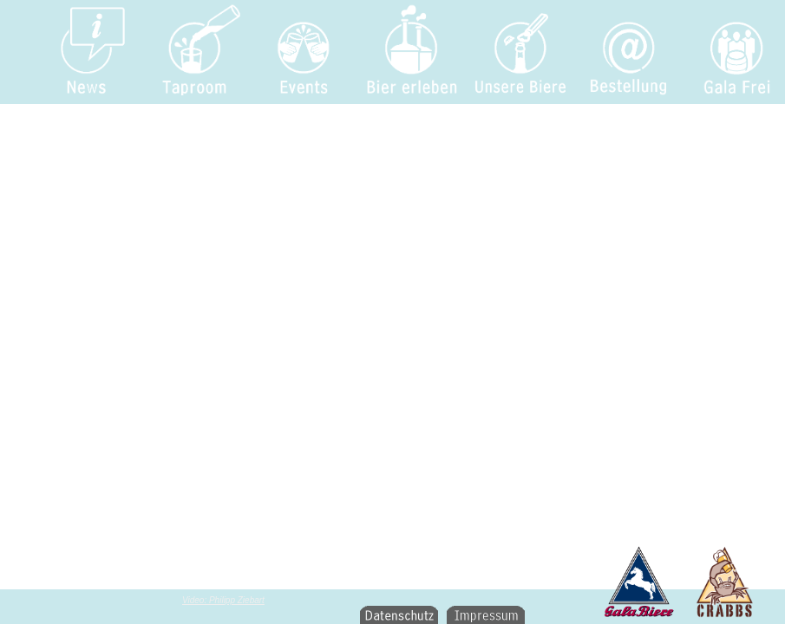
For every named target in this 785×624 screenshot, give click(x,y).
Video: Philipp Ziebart (223, 600)
